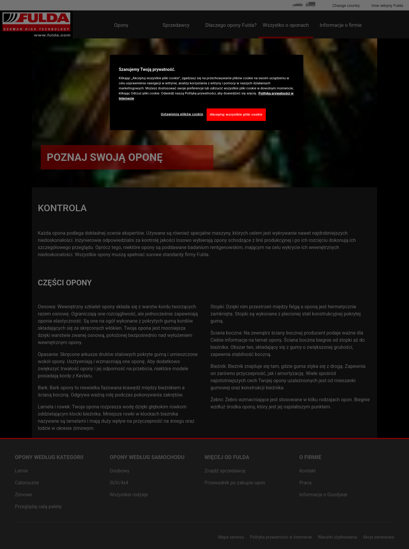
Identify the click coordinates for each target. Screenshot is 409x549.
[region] (206, 92)
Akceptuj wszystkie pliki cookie (236, 114)
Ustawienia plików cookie (182, 114)
